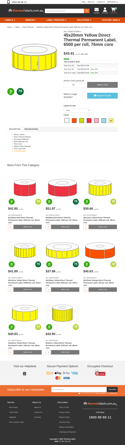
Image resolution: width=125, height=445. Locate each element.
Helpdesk (12, 417)
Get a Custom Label (16, 422)
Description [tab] (14, 129)
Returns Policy (64, 417)
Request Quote (102, 95)
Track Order (13, 412)
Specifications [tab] (31, 129)
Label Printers (56, 20)
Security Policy (64, 422)
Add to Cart (102, 85)
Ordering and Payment (67, 432)
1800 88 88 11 (19, 2)
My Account (13, 407)
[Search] (87, 11)
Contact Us (101, 2)
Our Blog (37, 417)
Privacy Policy (113, 393)
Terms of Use (64, 407)
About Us (91, 2)
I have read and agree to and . (98, 393)
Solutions (84, 20)
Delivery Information (66, 427)
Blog (83, 2)
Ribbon (30, 20)
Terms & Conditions (100, 393)
